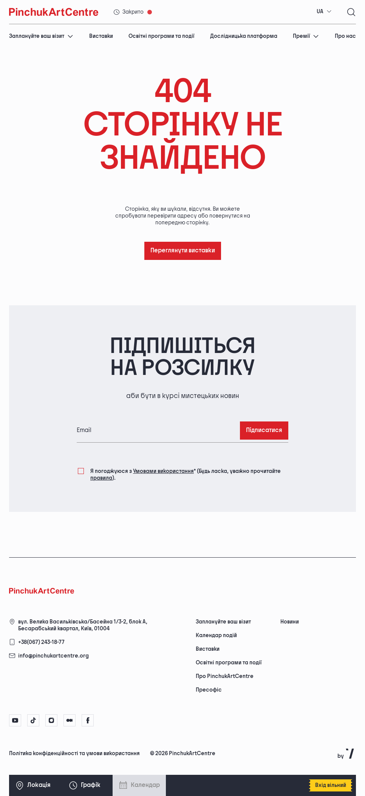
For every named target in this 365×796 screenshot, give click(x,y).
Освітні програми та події (161, 36)
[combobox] (324, 11)
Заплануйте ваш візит (41, 36)
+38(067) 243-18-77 (41, 642)
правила (101, 478)
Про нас (345, 36)
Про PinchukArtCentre (225, 676)
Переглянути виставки (182, 250)
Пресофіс (209, 690)
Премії (306, 36)
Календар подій (216, 635)
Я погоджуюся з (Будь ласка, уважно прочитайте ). (185, 474)
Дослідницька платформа (243, 36)
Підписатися (264, 430)
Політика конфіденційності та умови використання (74, 753)
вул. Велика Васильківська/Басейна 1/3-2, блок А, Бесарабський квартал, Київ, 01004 (82, 625)
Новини (289, 622)
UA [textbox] (320, 11)
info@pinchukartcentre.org (53, 656)
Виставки (101, 36)
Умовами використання (163, 471)
